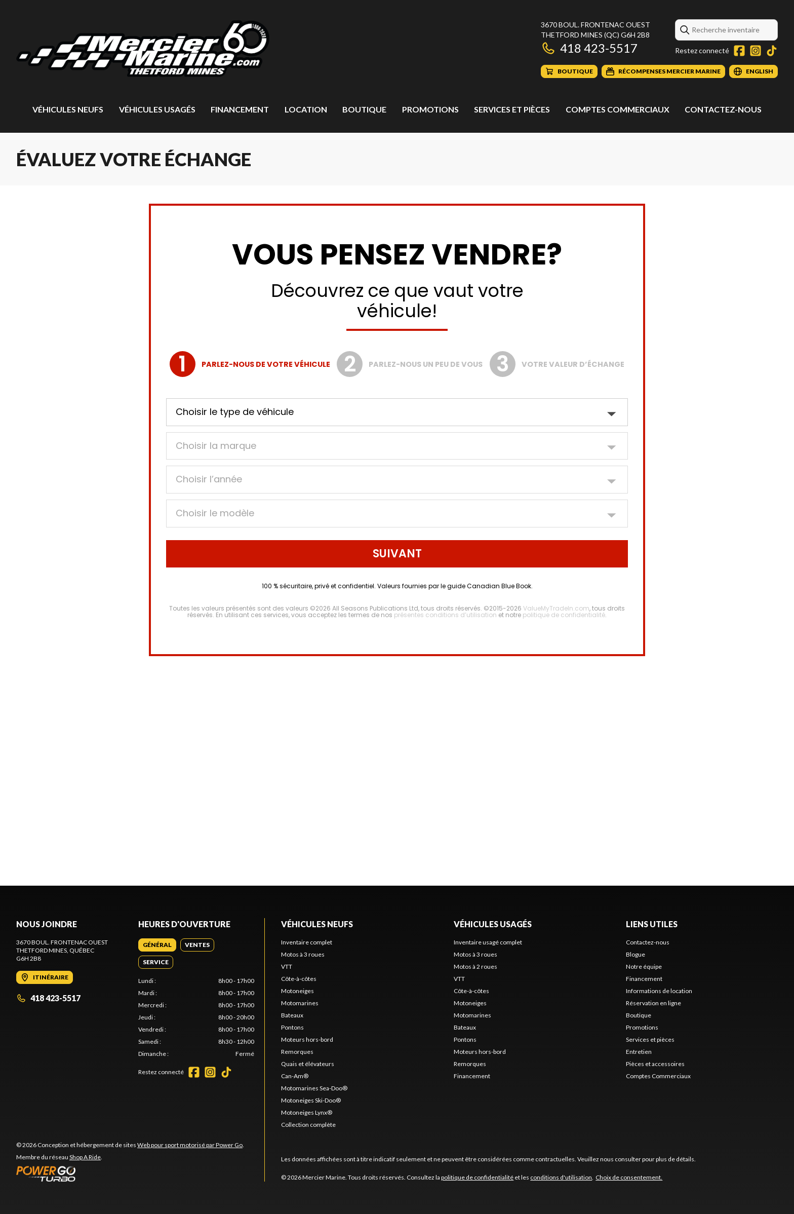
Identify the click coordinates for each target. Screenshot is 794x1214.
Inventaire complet (306, 942)
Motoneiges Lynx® (306, 1112)
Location (306, 109)
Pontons (292, 1027)
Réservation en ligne (653, 1003)
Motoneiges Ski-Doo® (311, 1100)
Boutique (364, 109)
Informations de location (659, 991)
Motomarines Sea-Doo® (314, 1088)
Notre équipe (644, 966)
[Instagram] (755, 51)
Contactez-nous (723, 109)
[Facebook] (739, 51)
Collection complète (308, 1124)
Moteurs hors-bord (307, 1039)
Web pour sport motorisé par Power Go (190, 1145)
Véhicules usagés (157, 109)
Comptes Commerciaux (617, 109)
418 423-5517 (589, 48)
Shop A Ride (85, 1157)
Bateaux (292, 1015)
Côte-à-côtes (298, 978)
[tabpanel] (196, 1017)
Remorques (297, 1051)
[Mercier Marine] (142, 49)
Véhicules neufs (67, 109)
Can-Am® (294, 1076)
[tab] (157, 945)
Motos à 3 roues (303, 954)
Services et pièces (512, 109)
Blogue (635, 954)
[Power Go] (130, 1173)
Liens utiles (652, 924)
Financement (240, 109)
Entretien (639, 1051)
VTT (286, 966)
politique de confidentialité (477, 1177)
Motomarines (300, 1003)
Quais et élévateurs (307, 1064)
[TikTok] (772, 51)
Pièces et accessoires (655, 1064)
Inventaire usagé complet (488, 942)
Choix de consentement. (629, 1177)
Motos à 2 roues (475, 966)
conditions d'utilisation (561, 1177)
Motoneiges (297, 991)
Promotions (430, 109)
